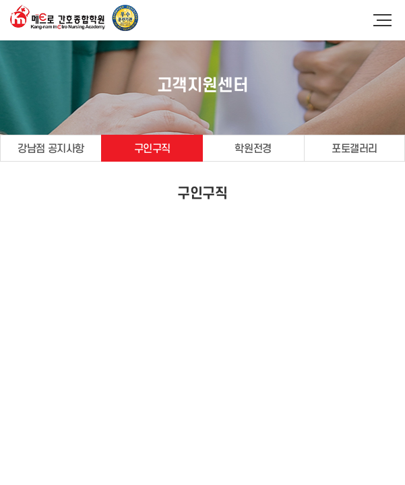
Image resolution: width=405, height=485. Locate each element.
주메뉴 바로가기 (0, 0)
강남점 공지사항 (51, 149)
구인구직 (152, 149)
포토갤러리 (354, 149)
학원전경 (253, 149)
